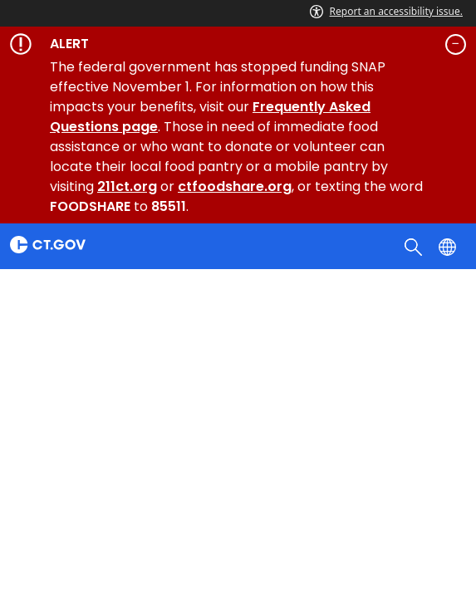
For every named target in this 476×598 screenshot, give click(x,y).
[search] (415, 246)
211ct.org (127, 186)
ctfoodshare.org (235, 186)
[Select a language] (449, 246)
